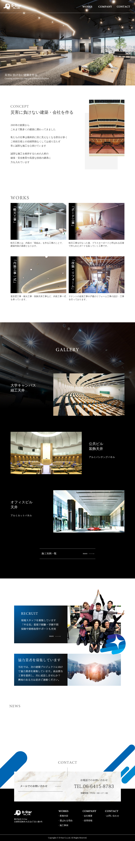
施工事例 (64, 825)
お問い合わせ (112, 816)
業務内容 (64, 816)
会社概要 (88, 816)
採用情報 (88, 820)
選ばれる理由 (66, 820)
